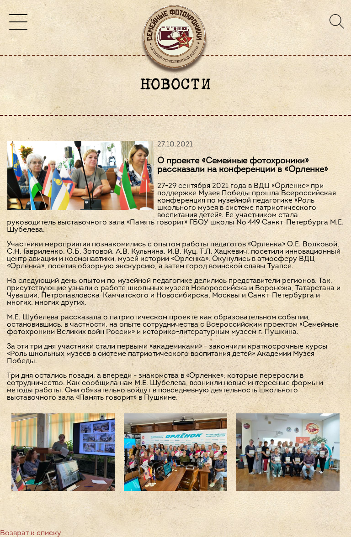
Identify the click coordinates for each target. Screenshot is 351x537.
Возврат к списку (30, 533)
